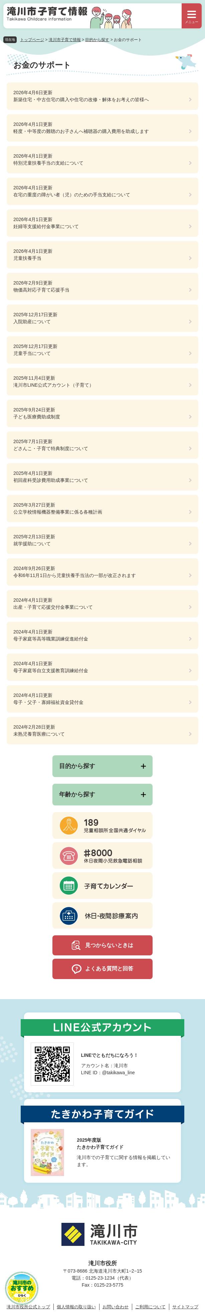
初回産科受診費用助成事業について (50, 480)
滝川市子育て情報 (65, 39)
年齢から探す (77, 794)
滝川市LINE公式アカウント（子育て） (53, 385)
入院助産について (32, 321)
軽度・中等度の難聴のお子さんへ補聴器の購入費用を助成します (81, 131)
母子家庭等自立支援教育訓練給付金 (50, 670)
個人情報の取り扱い (76, 1306)
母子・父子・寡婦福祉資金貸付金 (48, 702)
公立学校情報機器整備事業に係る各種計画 (57, 512)
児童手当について (32, 353)
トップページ (32, 39)
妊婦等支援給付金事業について (46, 226)
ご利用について (150, 1306)
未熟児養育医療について (39, 734)
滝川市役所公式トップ (28, 1306)
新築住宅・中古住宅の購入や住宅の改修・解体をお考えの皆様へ (81, 99)
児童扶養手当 (27, 258)
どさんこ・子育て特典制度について (50, 448)
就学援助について (32, 543)
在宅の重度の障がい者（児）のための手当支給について (71, 194)
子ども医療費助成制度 (36, 416)
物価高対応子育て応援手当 (41, 290)
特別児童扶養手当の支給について (48, 163)
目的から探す (97, 39)
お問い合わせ (115, 1306)
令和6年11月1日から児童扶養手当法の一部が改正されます (74, 575)
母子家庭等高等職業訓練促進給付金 (50, 638)
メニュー (191, 22)
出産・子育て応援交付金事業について (53, 607)
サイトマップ (185, 1306)
